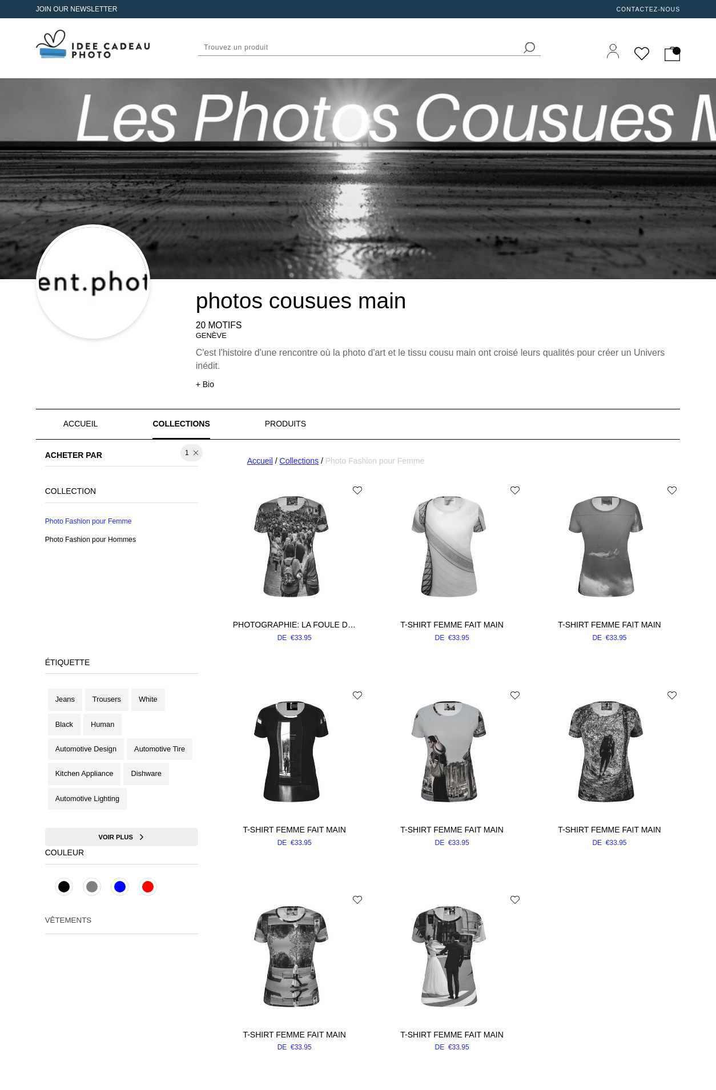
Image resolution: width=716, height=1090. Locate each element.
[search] (529, 47)
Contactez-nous (648, 9)
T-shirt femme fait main (451, 624)
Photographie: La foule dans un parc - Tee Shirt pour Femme (294, 624)
